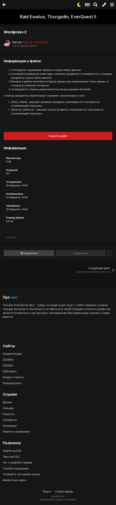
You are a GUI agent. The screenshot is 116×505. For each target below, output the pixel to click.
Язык (47, 491)
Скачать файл (58, 135)
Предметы (10, 419)
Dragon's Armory (13, 377)
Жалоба (11, 237)
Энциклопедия (12, 353)
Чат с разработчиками (17, 462)
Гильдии (8, 408)
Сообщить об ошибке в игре (21, 474)
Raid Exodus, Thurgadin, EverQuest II (58, 16)
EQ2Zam (8, 365)
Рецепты (8, 414)
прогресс (43, 312)
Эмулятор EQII (12, 450)
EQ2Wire (8, 359)
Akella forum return (14, 480)
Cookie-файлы (64, 491)
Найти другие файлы (24, 45)
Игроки (7, 402)
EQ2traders (10, 371)
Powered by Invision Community (58, 499)
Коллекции (10, 425)
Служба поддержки (16, 468)
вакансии (61, 312)
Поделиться (29, 253)
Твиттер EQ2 (11, 456)
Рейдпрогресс (12, 383)
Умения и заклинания (16, 431)
